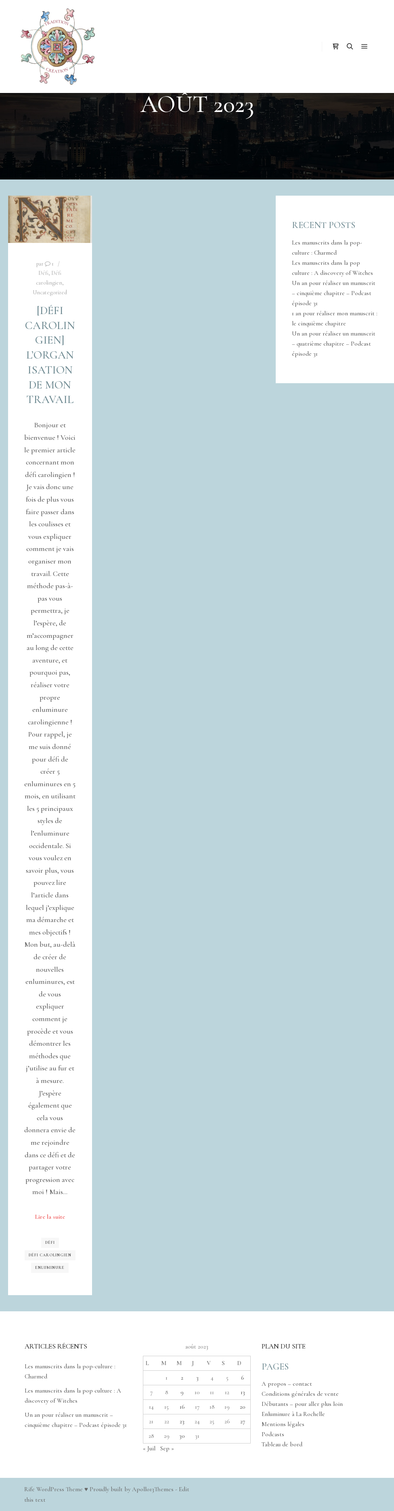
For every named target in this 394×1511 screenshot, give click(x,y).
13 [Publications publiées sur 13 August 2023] (243, 1392)
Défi (43, 273)
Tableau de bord (282, 1444)
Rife (29, 1489)
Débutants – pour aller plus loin (302, 1404)
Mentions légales (283, 1424)
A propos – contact (287, 1383)
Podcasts (273, 1434)
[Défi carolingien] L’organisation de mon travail (50, 355)
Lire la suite (50, 1217)
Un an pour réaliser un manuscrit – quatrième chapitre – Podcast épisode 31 (333, 343)
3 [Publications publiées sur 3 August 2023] (197, 1377)
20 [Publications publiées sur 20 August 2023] (242, 1406)
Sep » (167, 1448)
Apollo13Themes (153, 1489)
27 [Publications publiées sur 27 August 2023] (242, 1421)
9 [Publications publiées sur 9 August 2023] (182, 1392)
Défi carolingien (50, 1255)
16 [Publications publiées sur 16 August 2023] (182, 1406)
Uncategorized (50, 292)
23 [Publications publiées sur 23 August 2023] (182, 1421)
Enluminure (50, 1267)
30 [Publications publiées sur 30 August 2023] (182, 1435)
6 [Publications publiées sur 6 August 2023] (242, 1377)
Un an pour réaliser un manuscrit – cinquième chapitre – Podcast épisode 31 (333, 293)
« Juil (149, 1448)
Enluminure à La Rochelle (293, 1414)
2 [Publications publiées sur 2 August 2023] (182, 1377)
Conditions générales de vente (300, 1393)
